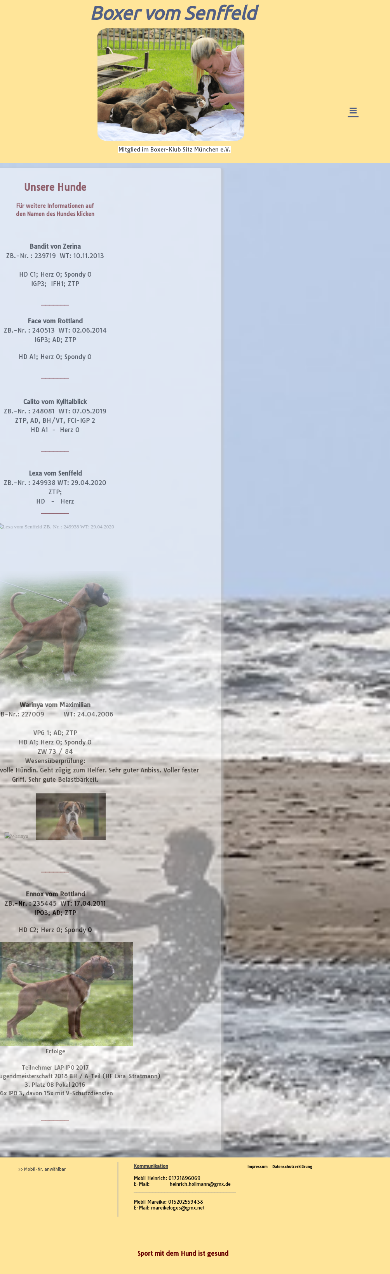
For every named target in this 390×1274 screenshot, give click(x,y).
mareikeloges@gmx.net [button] (178, 1208)
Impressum (257, 1166)
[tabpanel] (185, 1191)
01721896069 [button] (184, 1178)
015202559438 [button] (185, 1202)
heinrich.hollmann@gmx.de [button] (200, 1184)
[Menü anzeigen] (353, 111)
